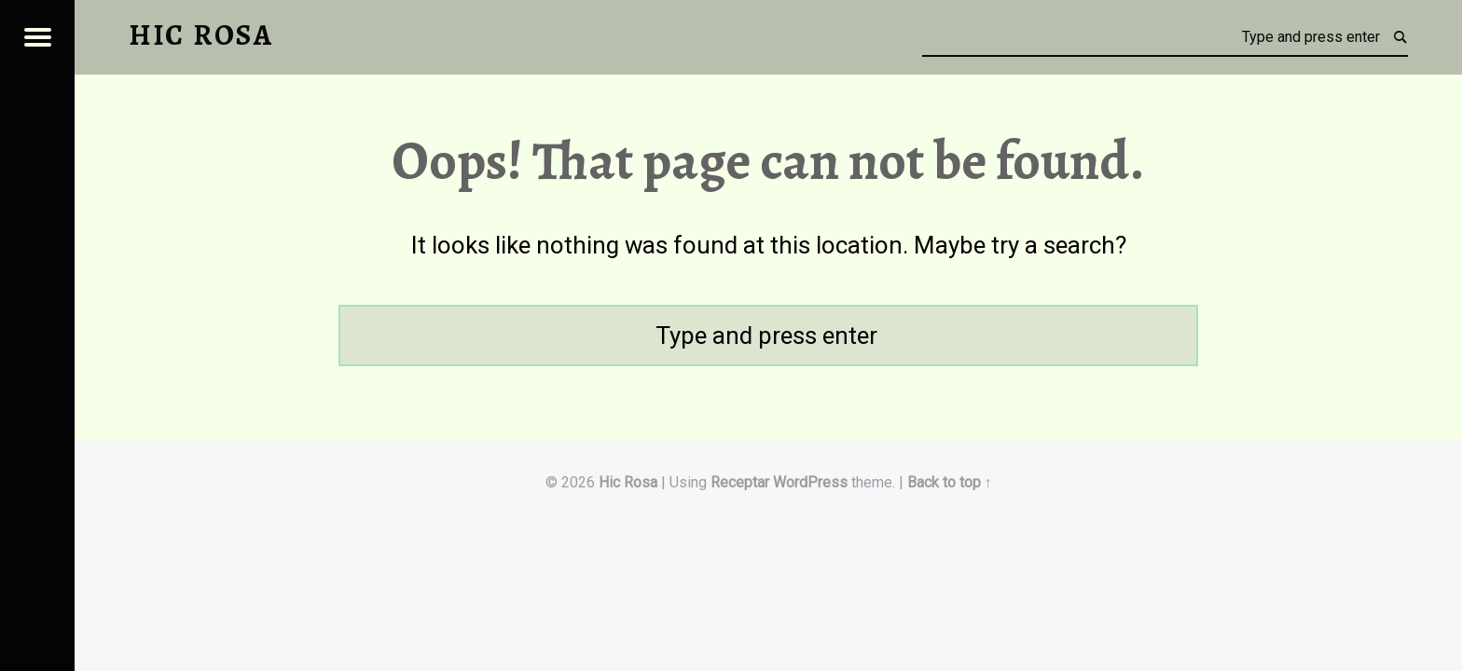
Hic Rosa (628, 482)
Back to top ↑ (949, 482)
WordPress (810, 482)
